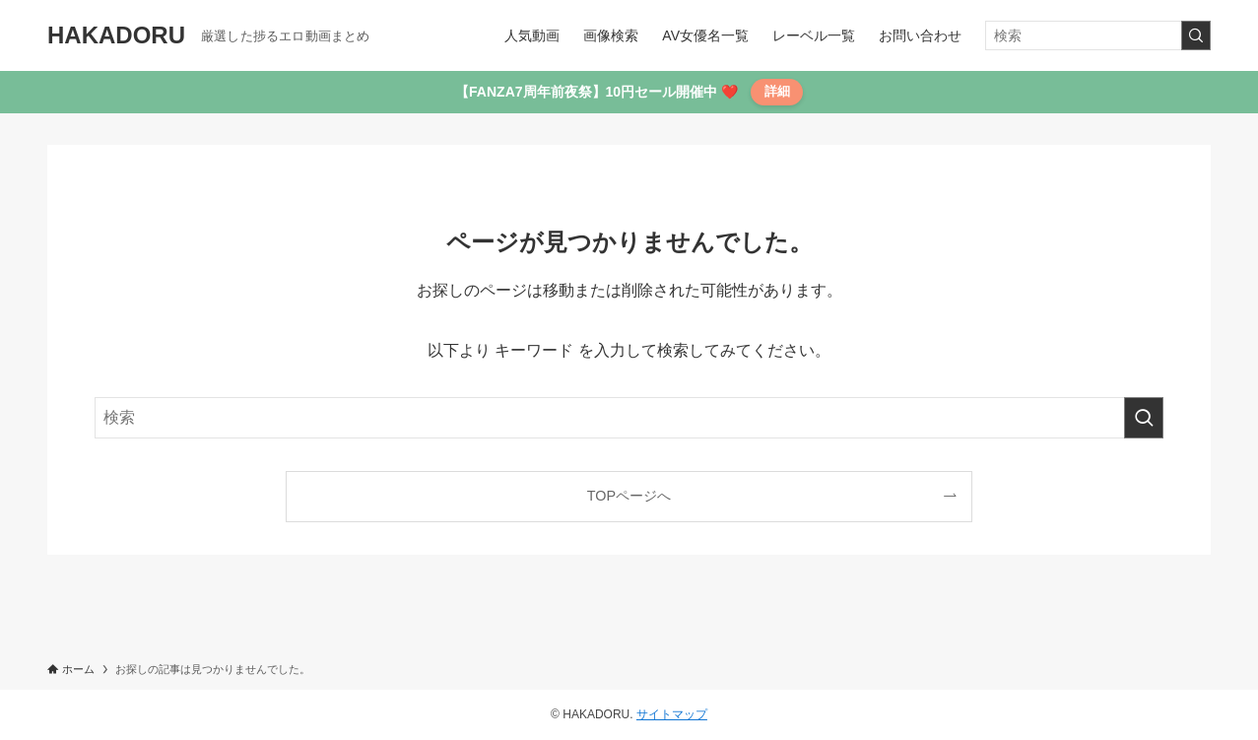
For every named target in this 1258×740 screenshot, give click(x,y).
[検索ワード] (1098, 35)
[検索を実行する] (1196, 35)
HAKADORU (116, 35)
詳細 (777, 91)
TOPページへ (629, 496)
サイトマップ (671, 714)
